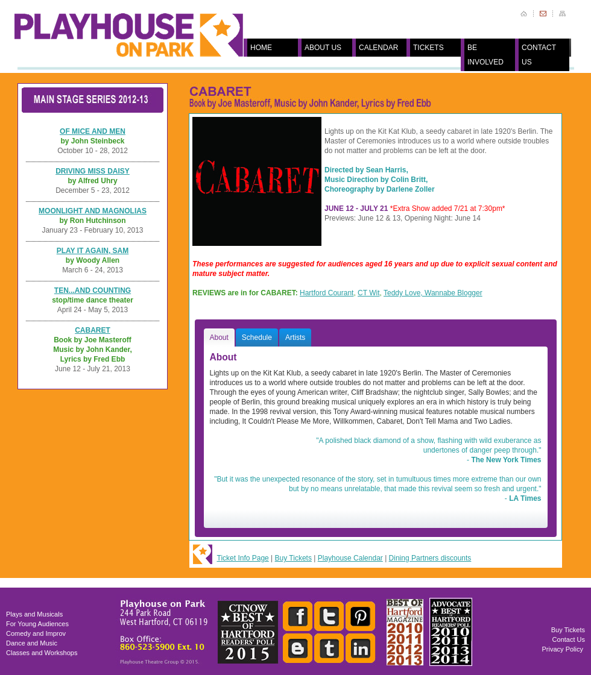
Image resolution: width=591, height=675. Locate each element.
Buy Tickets (293, 558)
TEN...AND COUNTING (92, 290)
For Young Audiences (37, 623)
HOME (261, 47)
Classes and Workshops (41, 652)
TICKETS (428, 47)
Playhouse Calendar (350, 558)
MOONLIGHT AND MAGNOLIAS (93, 211)
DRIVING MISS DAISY (92, 171)
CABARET (92, 330)
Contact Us (568, 639)
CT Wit (368, 293)
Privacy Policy (562, 649)
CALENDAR (378, 47)
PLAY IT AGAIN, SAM (93, 250)
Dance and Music (31, 643)
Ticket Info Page (243, 558)
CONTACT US (539, 54)
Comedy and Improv (36, 633)
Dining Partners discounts (430, 558)
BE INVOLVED (485, 54)
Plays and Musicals (34, 614)
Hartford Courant (326, 293)
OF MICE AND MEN (92, 131)
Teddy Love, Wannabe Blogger (433, 293)
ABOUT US (323, 47)
